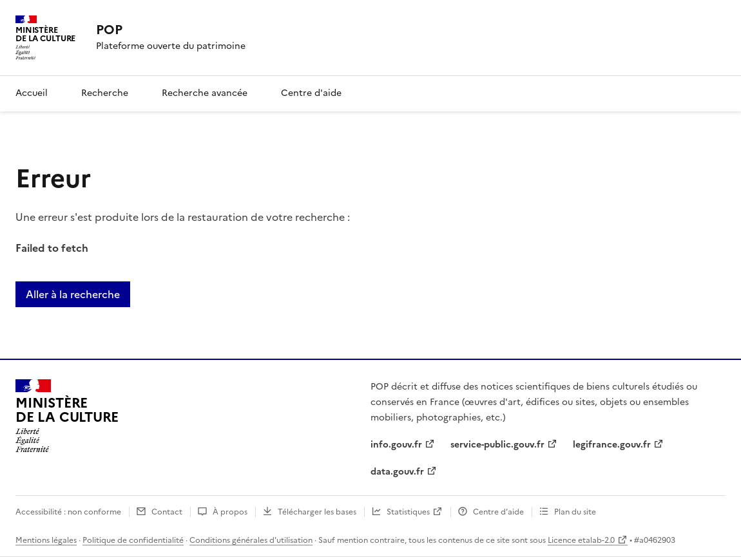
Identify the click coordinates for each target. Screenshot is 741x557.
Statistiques (408, 512)
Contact (166, 512)
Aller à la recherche (73, 294)
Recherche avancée (204, 93)
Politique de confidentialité (133, 540)
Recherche (104, 93)
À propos (230, 512)
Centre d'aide (311, 93)
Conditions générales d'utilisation (251, 540)
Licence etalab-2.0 (581, 540)
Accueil (31, 93)
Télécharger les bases (317, 512)
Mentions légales (46, 540)
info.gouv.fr (396, 444)
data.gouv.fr (397, 471)
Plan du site (575, 512)
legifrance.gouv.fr (612, 444)
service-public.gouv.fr (497, 444)
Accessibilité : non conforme (68, 512)
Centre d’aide (498, 512)
